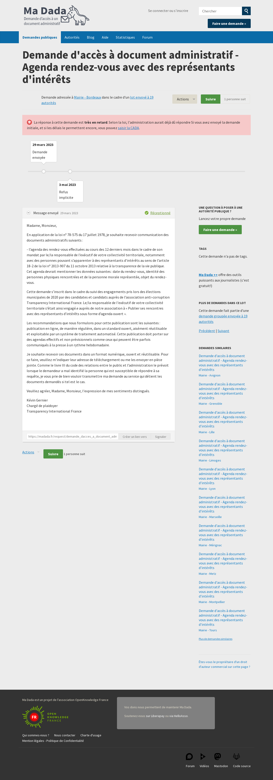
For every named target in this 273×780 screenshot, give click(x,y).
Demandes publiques (40, 37)
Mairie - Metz (207, 574)
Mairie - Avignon (209, 375)
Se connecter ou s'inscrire (168, 10)
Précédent (207, 330)
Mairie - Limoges (210, 460)
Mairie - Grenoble (210, 403)
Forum (147, 37)
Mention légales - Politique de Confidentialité (53, 741)
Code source (242, 760)
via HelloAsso (178, 716)
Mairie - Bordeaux (87, 97)
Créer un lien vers (135, 437)
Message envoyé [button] (46, 213)
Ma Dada (56, 15)
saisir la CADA (128, 127)
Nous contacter (64, 735)
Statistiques (125, 37)
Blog (90, 37)
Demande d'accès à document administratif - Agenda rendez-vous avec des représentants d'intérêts (223, 362)
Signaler (160, 437)
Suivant (223, 330)
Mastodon (221, 760)
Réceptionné (160, 213)
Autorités (72, 37)
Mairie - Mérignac (210, 545)
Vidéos (204, 760)
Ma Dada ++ (208, 274)
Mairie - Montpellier (212, 602)
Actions (183, 99)
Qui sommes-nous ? (35, 735)
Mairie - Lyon (207, 489)
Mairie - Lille (207, 432)
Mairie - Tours (208, 630)
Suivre (210, 99)
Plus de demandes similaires (215, 639)
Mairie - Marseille (210, 517)
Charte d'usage (90, 735)
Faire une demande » (229, 23)
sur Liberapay (155, 716)
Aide (105, 37)
